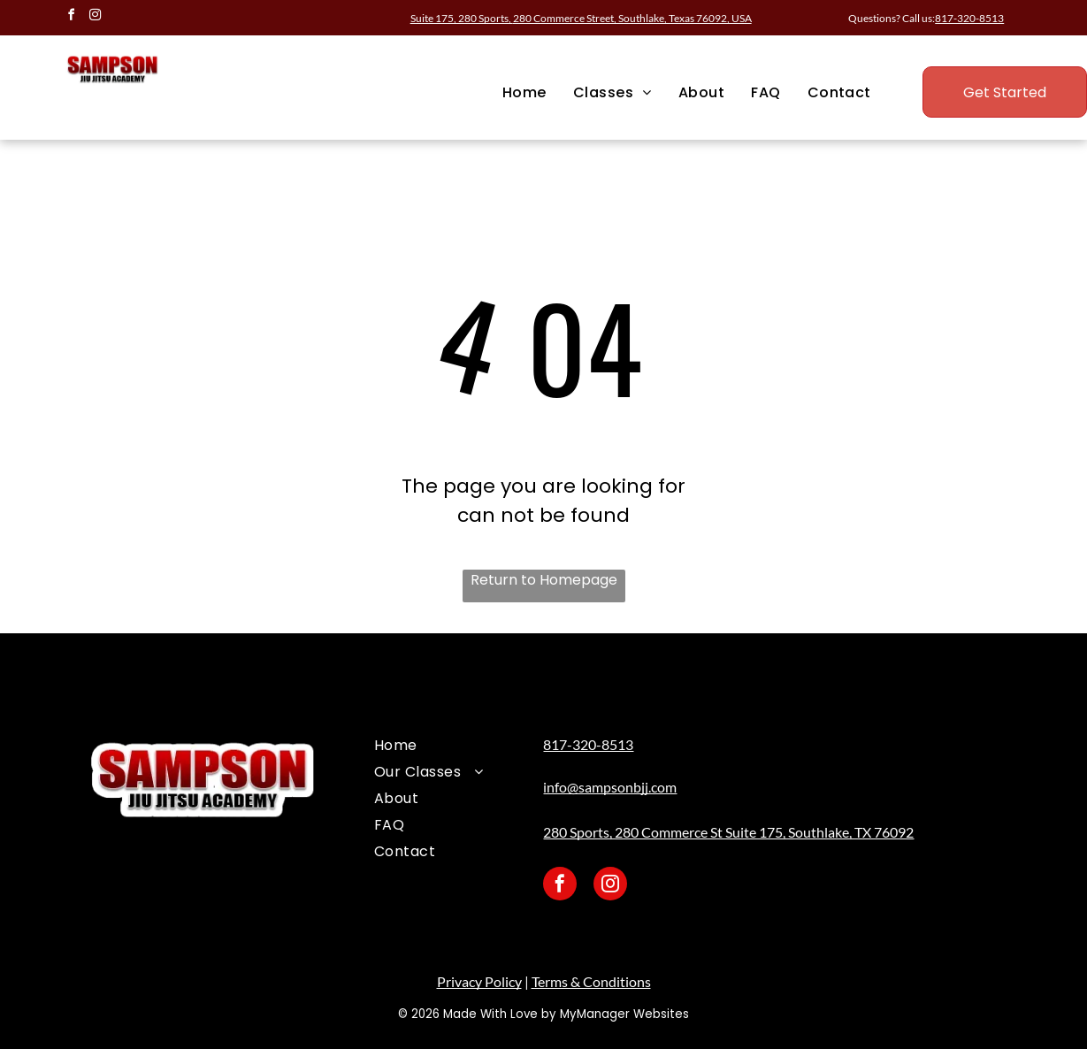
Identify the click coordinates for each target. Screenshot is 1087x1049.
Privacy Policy (479, 981)
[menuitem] (524, 92)
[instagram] (94, 17)
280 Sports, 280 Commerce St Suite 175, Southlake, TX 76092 (728, 831)
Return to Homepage (544, 580)
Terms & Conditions (591, 981)
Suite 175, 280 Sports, (581, 18)
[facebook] (71, 17)
